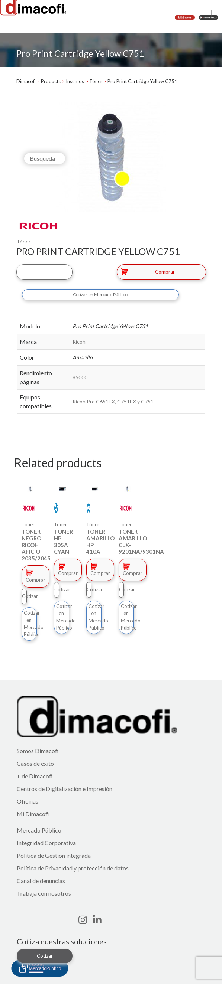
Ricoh (79, 342)
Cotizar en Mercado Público (100, 294)
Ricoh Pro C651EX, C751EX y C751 (113, 401)
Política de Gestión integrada (54, 855)
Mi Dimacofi (33, 813)
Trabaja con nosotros (44, 893)
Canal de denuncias (41, 880)
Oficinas (27, 801)
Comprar (148, 271)
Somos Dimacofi (38, 750)
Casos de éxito (35, 763)
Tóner (23, 241)
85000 (80, 377)
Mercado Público (39, 830)
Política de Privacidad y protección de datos (73, 868)
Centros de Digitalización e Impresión (64, 788)
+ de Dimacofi (35, 775)
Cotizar (44, 272)
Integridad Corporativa (46, 842)
